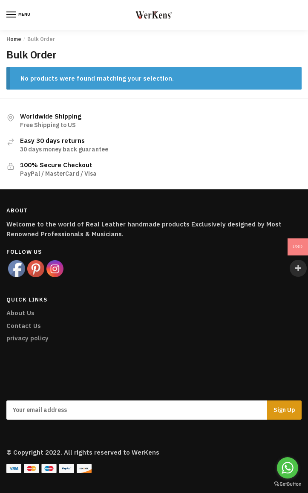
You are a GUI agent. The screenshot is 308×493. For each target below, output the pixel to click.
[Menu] (19, 15)
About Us (20, 313)
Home (13, 39)
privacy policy (27, 338)
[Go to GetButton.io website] (287, 484)
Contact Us (23, 326)
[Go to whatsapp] (287, 467)
